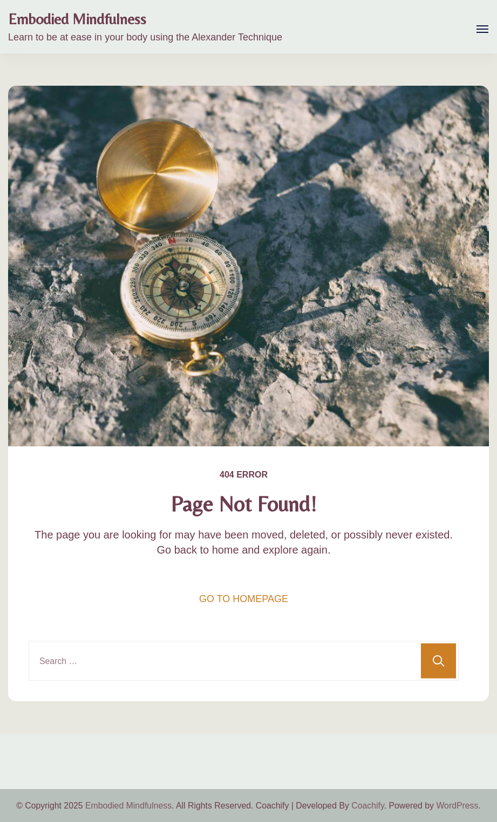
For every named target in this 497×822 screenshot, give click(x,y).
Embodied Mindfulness (77, 18)
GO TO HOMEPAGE (243, 598)
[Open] (482, 29)
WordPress (457, 805)
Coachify (367, 805)
